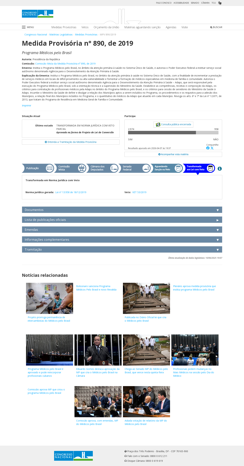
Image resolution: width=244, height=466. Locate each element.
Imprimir (26, 105)
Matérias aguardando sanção (142, 27)
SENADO (195, 2)
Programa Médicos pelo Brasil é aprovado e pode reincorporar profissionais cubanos (45, 372)
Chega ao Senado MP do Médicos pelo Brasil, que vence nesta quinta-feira (146, 370)
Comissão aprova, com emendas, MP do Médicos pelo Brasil (97, 422)
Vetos (85, 27)
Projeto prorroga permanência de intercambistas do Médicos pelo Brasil (49, 319)
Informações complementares (47, 239)
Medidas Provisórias (63, 27)
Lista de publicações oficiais (45, 220)
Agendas (171, 27)
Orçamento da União (106, 27)
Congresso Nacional (35, 34)
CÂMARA (205, 2)
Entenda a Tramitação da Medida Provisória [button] (70, 142)
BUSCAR (216, 27)
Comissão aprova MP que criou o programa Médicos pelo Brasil (46, 391)
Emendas (31, 230)
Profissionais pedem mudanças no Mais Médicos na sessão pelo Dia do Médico (193, 372)
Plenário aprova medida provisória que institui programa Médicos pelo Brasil (194, 287)
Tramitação (33, 249)
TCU (214, 2)
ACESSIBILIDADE (181, 2)
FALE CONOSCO (164, 2)
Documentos (34, 210)
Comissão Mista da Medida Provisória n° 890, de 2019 (65, 63)
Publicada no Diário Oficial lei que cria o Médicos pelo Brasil (145, 319)
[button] (208, 148)
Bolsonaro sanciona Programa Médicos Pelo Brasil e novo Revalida (96, 287)
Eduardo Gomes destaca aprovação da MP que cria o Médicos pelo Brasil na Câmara (98, 372)
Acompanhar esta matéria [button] (173, 154)
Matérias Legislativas (61, 34)
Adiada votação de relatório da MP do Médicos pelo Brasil (146, 422)
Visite (185, 27)
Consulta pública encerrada (173, 124)
